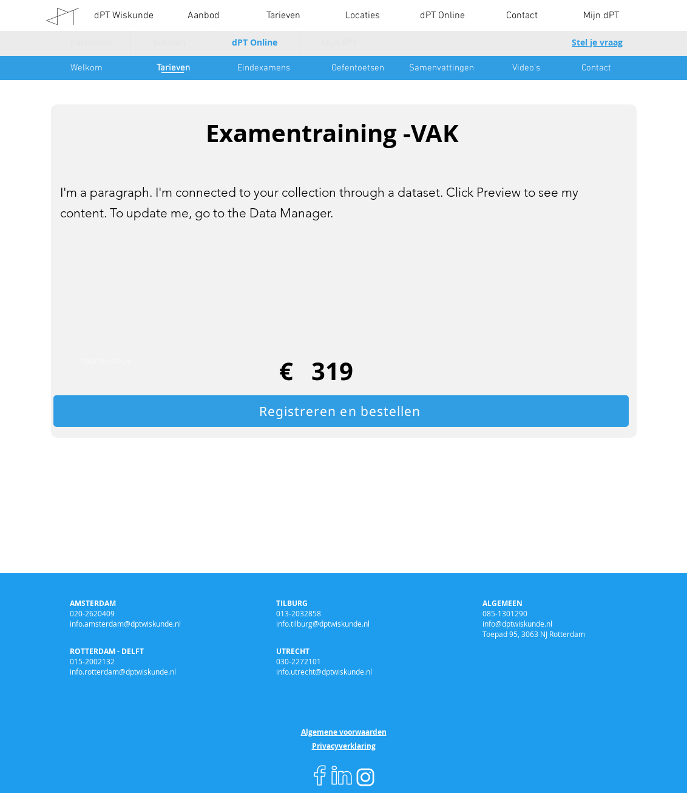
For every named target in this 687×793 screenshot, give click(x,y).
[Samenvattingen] (441, 68)
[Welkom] (86, 68)
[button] (203, 16)
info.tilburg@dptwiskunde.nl (323, 623)
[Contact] (595, 68)
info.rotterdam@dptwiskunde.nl (123, 671)
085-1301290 (504, 613)
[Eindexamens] (263, 68)
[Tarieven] (172, 68)
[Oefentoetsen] (357, 68)
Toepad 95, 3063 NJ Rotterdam (533, 634)
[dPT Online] (254, 42)
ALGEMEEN (502, 603)
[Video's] (526, 68)
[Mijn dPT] (339, 42)
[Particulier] (91, 42)
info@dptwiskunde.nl (517, 623)
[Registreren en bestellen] (341, 411)
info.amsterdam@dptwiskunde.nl (125, 623)
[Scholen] (169, 42)
